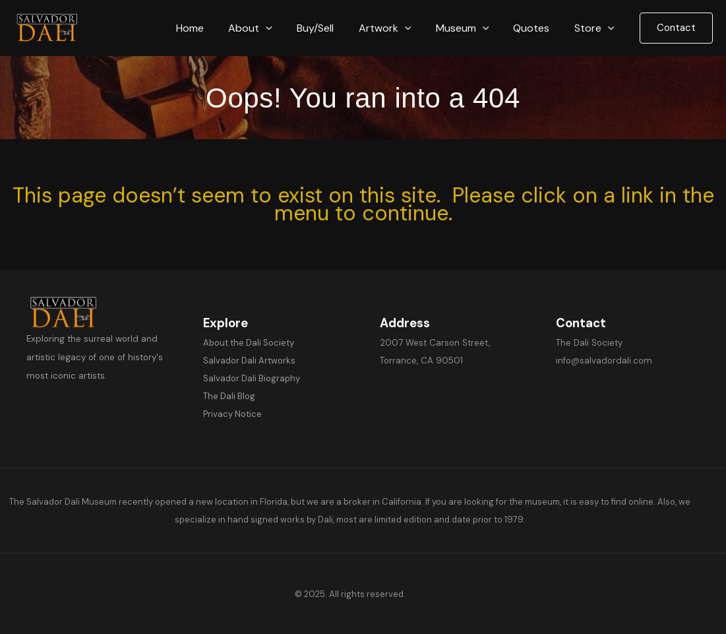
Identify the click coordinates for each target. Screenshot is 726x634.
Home (213, 28)
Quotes (536, 28)
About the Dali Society (248, 342)
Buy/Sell (331, 28)
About (270, 28)
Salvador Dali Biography (251, 378)
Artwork (397, 28)
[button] (285, 28)
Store (596, 28)
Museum (471, 28)
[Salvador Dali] (52, 27)
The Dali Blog (229, 396)
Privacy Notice (232, 414)
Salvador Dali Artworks (249, 360)
